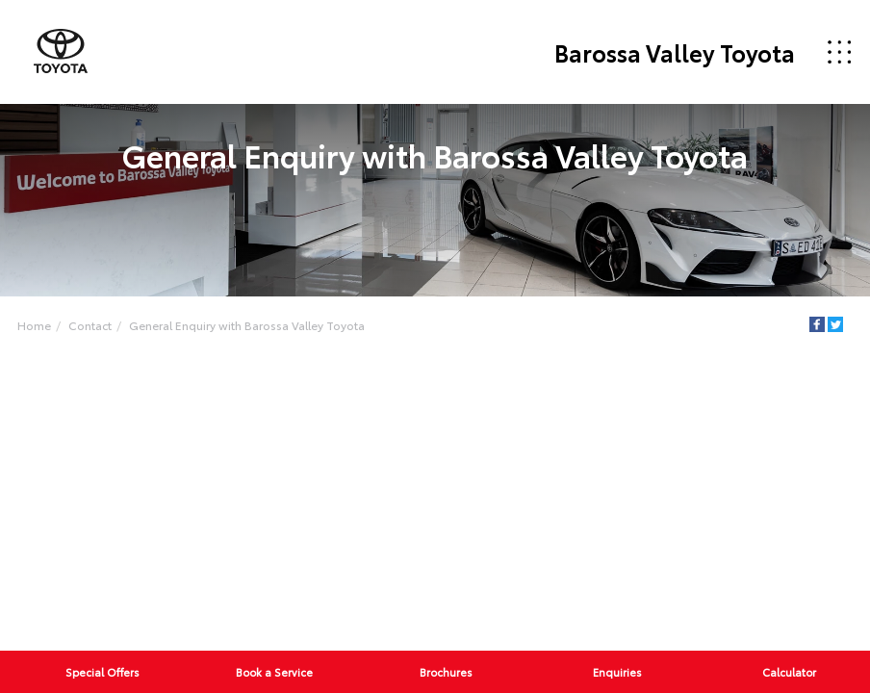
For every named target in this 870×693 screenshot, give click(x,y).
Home (34, 325)
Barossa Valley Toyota (674, 52)
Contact (90, 325)
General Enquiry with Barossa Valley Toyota (247, 325)
